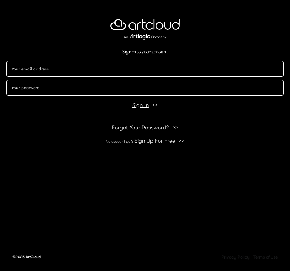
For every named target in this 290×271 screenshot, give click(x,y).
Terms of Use (265, 257)
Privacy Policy (235, 257)
